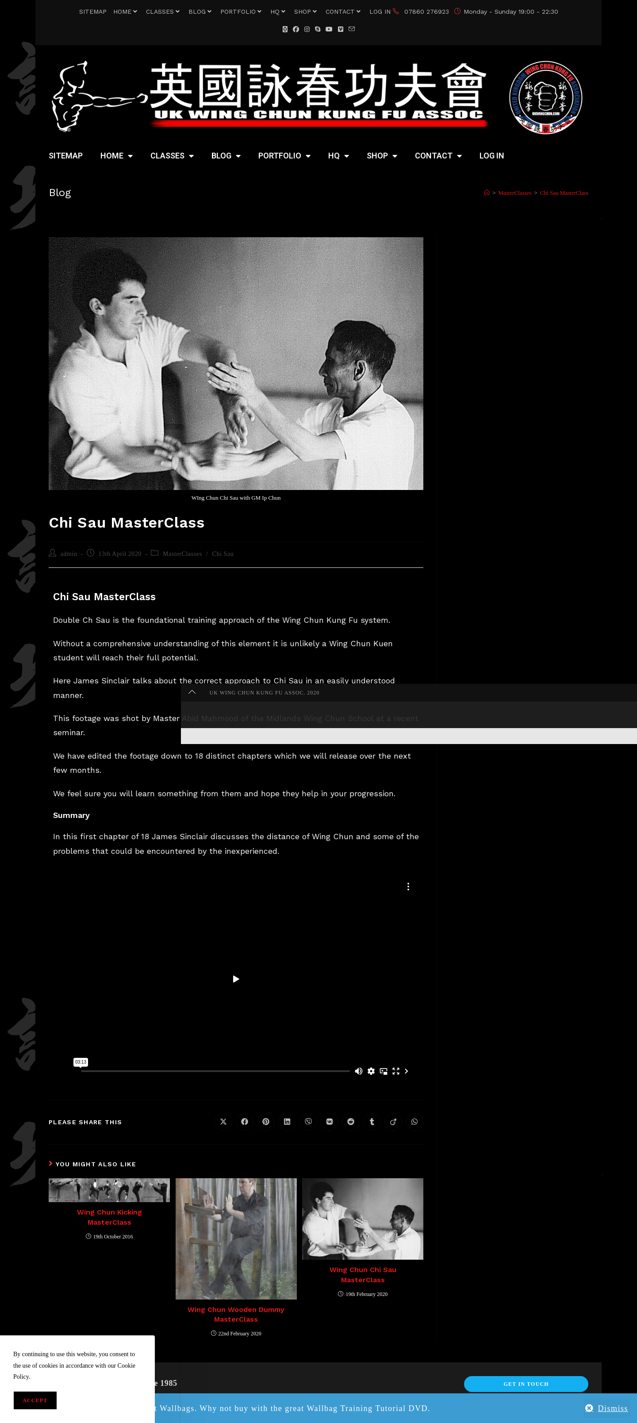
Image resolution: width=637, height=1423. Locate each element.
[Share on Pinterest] (266, 1122)
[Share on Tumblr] (372, 1122)
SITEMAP (93, 11)
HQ (279, 11)
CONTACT (344, 11)
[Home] (487, 192)
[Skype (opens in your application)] (317, 29)
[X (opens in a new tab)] (285, 29)
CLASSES (164, 11)
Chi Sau (223, 554)
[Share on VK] (329, 1122)
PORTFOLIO (242, 11)
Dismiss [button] (613, 1408)
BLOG (201, 11)
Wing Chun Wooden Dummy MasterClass (236, 1314)
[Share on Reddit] (351, 1122)
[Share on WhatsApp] (414, 1122)
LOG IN (380, 11)
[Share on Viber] (308, 1122)
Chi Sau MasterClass (564, 192)
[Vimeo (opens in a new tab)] (340, 29)
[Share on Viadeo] (393, 1122)
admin (69, 554)
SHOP (306, 11)
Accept (35, 1400)
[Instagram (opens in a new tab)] (307, 29)
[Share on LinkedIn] (287, 1122)
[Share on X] (223, 1122)
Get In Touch (526, 1384)
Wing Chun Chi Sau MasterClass (363, 1274)
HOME (126, 11)
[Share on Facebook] (244, 1122)
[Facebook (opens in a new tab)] (296, 29)
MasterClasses (182, 554)
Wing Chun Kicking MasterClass (109, 1217)
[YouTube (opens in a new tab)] (329, 29)
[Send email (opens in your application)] (351, 29)
